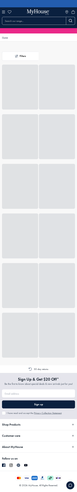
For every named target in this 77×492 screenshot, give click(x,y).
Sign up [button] (38, 404)
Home (5, 37)
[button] (20, 56)
